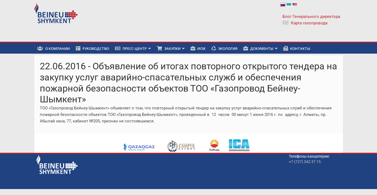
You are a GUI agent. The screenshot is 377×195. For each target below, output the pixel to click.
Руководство (92, 48)
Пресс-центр (131, 48)
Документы (258, 48)
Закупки (169, 48)
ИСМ (198, 48)
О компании (53, 48)
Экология (224, 48)
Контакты (296, 48)
